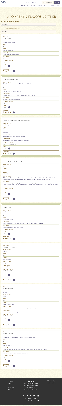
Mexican (10, 183)
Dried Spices (32, 177)
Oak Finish (9, 349)
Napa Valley (10, 50)
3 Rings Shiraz (7, 207)
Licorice (14, 54)
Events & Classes (36, 5)
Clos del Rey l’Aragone (10, 247)
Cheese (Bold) (8, 99)
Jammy (29, 308)
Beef (9, 58)
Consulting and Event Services (31, 385)
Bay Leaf (14, 349)
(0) (37, 2)
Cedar (13, 263)
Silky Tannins (42, 179)
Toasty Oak (47, 179)
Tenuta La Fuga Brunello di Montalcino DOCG (16, 121)
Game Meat (7, 140)
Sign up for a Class (31, 387)
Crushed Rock (19, 95)
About (53, 5)
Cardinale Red (7, 38)
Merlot (13, 42)
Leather (4, 54)
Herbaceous (5, 136)
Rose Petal (36, 179)
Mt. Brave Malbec (8, 288)
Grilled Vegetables (16, 99)
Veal (52, 183)
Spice (8, 223)
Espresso (5, 95)
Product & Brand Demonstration (31, 383)
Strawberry (5, 179)
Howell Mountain (17, 91)
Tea (9, 177)
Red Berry (18, 136)
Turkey (29, 184)
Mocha (17, 54)
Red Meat (5, 312)
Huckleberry (24, 308)
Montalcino (5, 132)
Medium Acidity (22, 179)
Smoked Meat (47, 183)
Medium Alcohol (30, 179)
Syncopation (11, 383)
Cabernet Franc (6, 83)
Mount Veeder (6, 304)
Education (11, 389)
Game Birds (20, 140)
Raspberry (56, 177)
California (5, 50)
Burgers (19, 183)
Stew (14, 183)
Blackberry (13, 95)
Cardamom (26, 177)
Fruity (4, 263)
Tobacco (13, 136)
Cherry (31, 349)
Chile (4, 345)
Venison (15, 140)
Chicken (17, 184)
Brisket (21, 227)
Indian (7, 183)
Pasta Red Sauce (6, 186)
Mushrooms (13, 266)
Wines (11, 381)
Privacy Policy (51, 381)
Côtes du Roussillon (7, 259)
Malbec (20, 83)
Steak (18, 227)
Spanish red (5, 166)
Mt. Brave (5, 292)
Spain (4, 173)
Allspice (15, 177)
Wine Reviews (25, 5)
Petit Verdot (28, 83)
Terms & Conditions (51, 383)
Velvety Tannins (24, 136)
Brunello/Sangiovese (7, 124)
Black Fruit (37, 177)
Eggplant (33, 184)
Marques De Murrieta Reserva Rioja (13, 162)
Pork (37, 183)
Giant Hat (33, 400)
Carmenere (21, 337)
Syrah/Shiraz (5, 211)
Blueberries (22, 223)
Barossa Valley (10, 219)
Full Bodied (24, 95)
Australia (5, 219)
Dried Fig (49, 177)
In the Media (11, 387)
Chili (4, 183)
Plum (53, 177)
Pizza (4, 353)
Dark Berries (9, 54)
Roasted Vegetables (48, 184)
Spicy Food (5, 58)
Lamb (12, 140)
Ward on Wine (4, 2)
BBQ (4, 266)
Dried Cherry (10, 179)
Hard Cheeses (26, 140)
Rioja (7, 173)
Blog (58, 5)
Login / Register (30, 2)
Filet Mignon (55, 184)
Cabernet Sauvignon (7, 42)
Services (46, 5)
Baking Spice (21, 177)
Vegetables (18, 312)
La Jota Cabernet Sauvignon (11, 79)
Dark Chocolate (34, 223)
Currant (45, 177)
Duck (21, 184)
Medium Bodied (18, 263)
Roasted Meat (41, 183)
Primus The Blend (8, 333)
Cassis (41, 177)
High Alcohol (19, 308)
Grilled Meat (13, 58)
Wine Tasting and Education (31, 389)
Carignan (5, 251)
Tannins (11, 308)
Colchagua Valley (9, 345)
